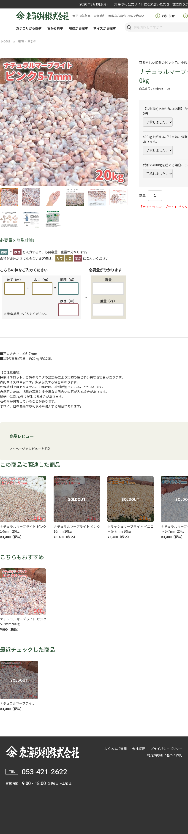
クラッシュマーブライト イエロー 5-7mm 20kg (130, 525)
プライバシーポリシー (166, 745)
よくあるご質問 (115, 745)
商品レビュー (21, 433)
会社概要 (138, 745)
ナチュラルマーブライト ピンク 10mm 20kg (77, 525)
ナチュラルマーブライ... (17, 700)
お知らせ (168, 16)
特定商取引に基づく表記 (165, 751)
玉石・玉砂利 (27, 41)
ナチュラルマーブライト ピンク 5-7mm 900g (23, 618)
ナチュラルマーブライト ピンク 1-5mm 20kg (23, 525)
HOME (5, 41)
